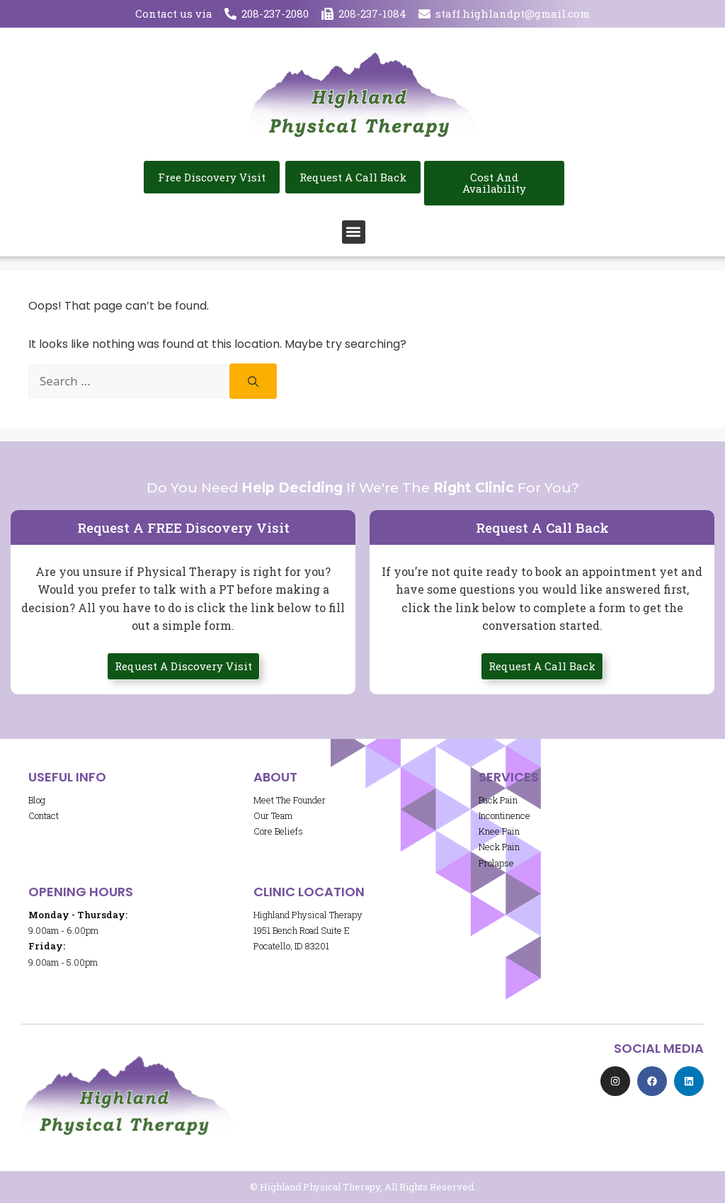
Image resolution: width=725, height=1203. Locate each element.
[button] (353, 232)
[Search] (253, 381)
